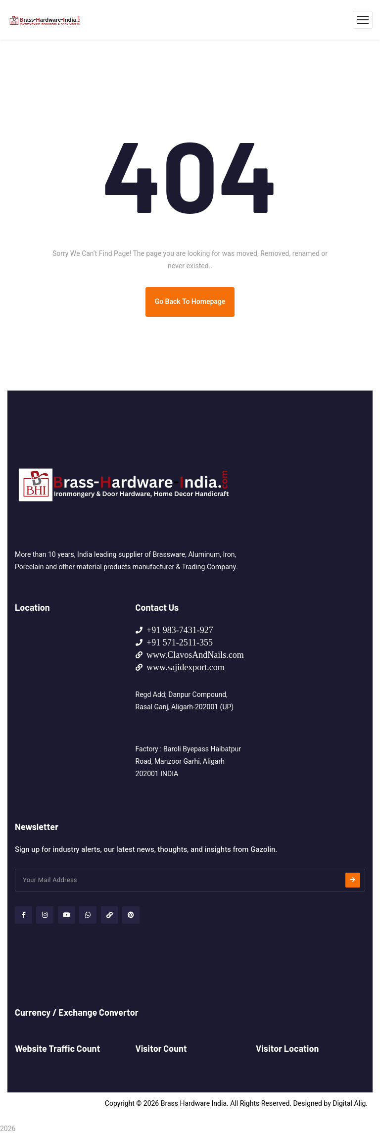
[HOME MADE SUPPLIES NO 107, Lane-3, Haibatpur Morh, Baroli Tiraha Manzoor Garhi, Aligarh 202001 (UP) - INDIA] (68, 698)
